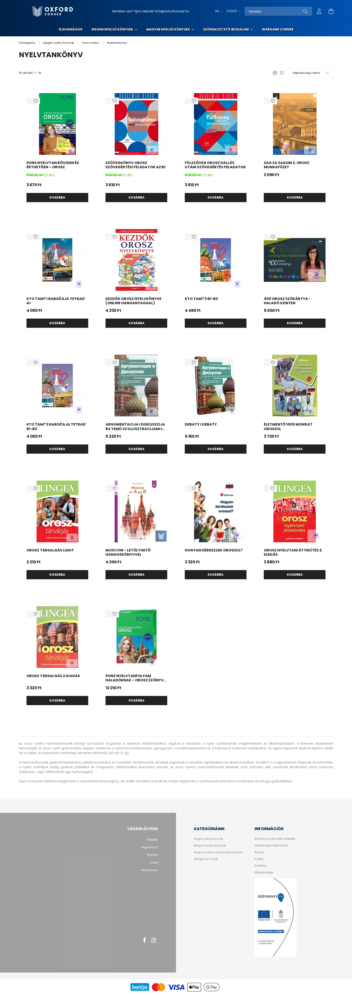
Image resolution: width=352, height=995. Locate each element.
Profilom (152, 855)
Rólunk (259, 852)
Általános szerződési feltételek (275, 838)
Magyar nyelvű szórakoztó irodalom (218, 852)
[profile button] (319, 11)
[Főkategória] (27, 43)
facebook (144, 940)
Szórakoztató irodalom (226, 29)
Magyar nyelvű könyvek (168, 29)
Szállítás (260, 865)
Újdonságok (71, 29)
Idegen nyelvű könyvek (113, 29)
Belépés (152, 839)
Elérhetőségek (264, 872)
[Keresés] (278, 11)
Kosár (154, 862)
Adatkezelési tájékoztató (271, 845)
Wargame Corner (277, 29)
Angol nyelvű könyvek (208, 838)
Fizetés (259, 859)
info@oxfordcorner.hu (172, 11)
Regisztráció (149, 847)
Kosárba (57, 197)
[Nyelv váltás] (217, 11)
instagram (153, 940)
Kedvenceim (149, 870)
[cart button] (330, 11)
